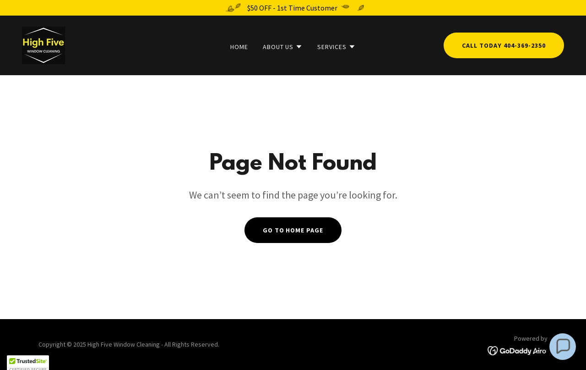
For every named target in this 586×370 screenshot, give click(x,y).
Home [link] (239, 47)
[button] (283, 46)
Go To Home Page (293, 230)
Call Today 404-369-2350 (504, 45)
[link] (43, 44)
